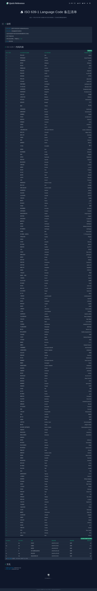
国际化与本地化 (10, 567)
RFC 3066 (9, 558)
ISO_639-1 (8, 569)
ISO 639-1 (9, 28)
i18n (7, 41)
